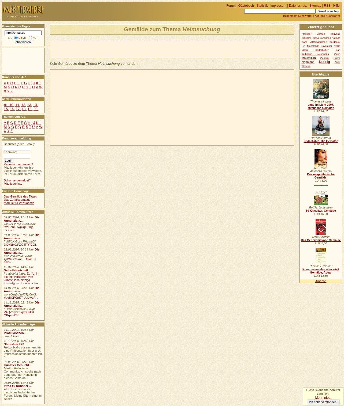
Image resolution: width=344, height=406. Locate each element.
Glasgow (306, 38)
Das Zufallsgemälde (17, 199)
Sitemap (315, 5)
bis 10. (9, 105)
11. (17, 105)
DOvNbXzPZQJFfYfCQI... (21, 244)
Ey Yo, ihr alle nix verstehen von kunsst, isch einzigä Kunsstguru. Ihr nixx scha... (22, 278)
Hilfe (336, 5)
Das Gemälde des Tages (20, 196)
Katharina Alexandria (315, 54)
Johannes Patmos (330, 38)
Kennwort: (10, 152)
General (324, 58)
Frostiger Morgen (313, 34)
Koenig (324, 62)
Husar (337, 58)
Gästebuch (246, 5)
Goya (337, 54)
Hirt (303, 46)
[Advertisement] (113, 49)
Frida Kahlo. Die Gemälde (321, 141)
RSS (327, 5)
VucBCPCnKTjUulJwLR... (21, 297)
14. (35, 105)
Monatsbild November (319, 46)
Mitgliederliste (13, 183)
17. (18, 109)
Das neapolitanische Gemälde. (321, 176)
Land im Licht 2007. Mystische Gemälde (321, 106)
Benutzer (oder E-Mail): (19, 144)
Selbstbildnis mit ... (17, 270)
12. (23, 105)
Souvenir (335, 34)
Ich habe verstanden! (323, 402)
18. (24, 109)
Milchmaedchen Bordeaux (324, 42)
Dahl (304, 42)
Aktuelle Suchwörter (327, 15)
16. (12, 109)
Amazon (320, 281)
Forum (231, 5)
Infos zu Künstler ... (18, 386)
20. (36, 109)
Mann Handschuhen (315, 50)
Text (36, 38)
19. (30, 109)
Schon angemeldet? (17, 180)
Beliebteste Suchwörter (297, 15)
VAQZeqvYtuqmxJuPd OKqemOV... (19, 313)
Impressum (278, 5)
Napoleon (308, 61)
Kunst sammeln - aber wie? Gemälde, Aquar (320, 271)
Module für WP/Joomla (19, 202)
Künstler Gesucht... (17, 365)
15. (6, 109)
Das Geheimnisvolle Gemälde (321, 240)
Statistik (262, 5)
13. (29, 105)
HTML (23, 38)
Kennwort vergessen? (18, 164)
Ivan (337, 50)
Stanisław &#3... (15, 344)
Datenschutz (298, 5)
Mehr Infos (322, 398)
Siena (315, 38)
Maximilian (309, 57)
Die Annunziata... (21, 219)
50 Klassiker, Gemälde (321, 210)
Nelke (337, 46)
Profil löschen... (15, 333)
